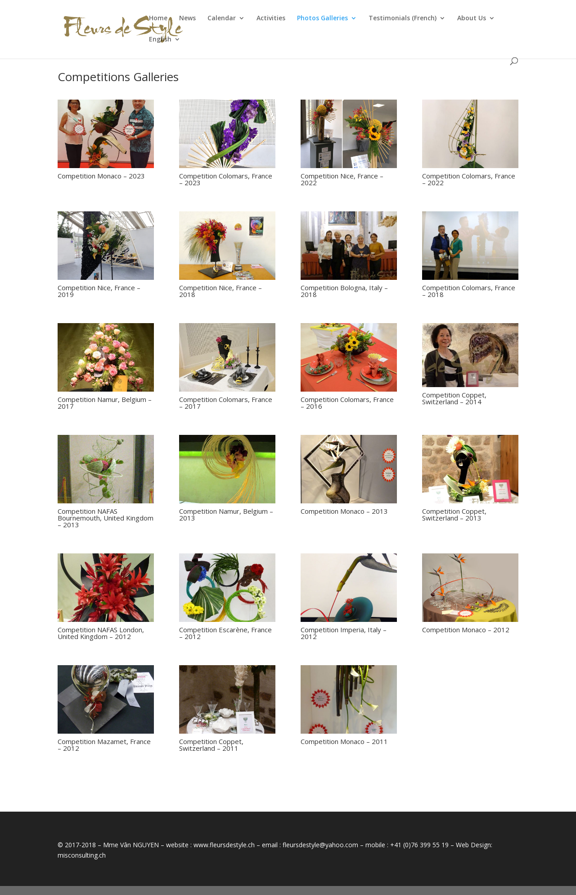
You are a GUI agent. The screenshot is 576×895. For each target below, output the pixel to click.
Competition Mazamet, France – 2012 (104, 745)
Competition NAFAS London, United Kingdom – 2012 (101, 633)
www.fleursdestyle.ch (224, 844)
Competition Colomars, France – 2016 (347, 403)
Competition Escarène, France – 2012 (225, 633)
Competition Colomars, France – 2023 (225, 179)
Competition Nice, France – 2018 (220, 291)
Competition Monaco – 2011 (344, 741)
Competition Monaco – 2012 (465, 629)
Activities (270, 18)
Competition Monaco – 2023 (101, 175)
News (187, 18)
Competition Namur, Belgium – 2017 (105, 403)
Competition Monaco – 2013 (344, 511)
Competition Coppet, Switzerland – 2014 (454, 398)
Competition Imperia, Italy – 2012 (344, 633)
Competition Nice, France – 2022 (342, 179)
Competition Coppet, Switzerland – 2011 (211, 745)
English (160, 39)
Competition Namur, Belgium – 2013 (226, 514)
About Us (471, 18)
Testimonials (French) (402, 18)
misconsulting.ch (82, 855)
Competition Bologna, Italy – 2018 (344, 291)
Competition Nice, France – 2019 (99, 291)
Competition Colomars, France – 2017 (225, 403)
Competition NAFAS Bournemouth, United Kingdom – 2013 (105, 518)
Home (158, 18)
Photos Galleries (322, 18)
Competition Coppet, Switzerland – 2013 (454, 514)
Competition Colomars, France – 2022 (468, 179)
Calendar (221, 18)
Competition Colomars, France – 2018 (468, 291)
